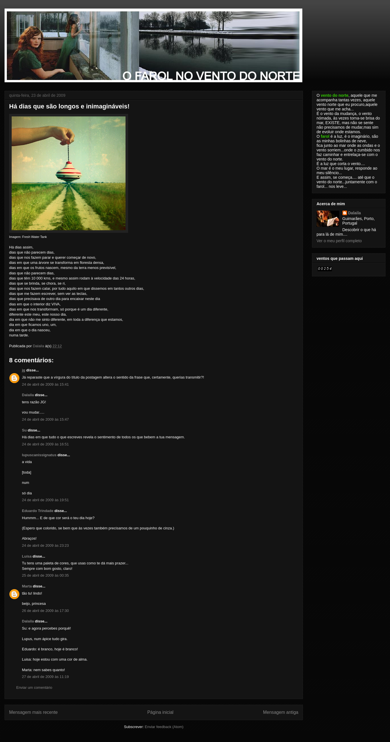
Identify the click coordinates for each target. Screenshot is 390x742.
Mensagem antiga (280, 712)
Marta (27, 586)
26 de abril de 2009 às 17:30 (45, 611)
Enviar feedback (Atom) (164, 727)
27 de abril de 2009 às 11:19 (45, 677)
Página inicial (160, 712)
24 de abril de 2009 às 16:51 (45, 444)
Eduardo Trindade (38, 511)
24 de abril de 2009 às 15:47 (45, 419)
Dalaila (28, 395)
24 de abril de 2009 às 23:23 (45, 545)
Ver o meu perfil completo (339, 241)
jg (23, 370)
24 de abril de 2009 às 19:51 (45, 500)
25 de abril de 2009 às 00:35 (45, 575)
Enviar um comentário (34, 687)
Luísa (27, 556)
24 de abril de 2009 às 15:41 (45, 384)
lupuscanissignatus (39, 455)
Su (24, 430)
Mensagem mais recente (33, 712)
